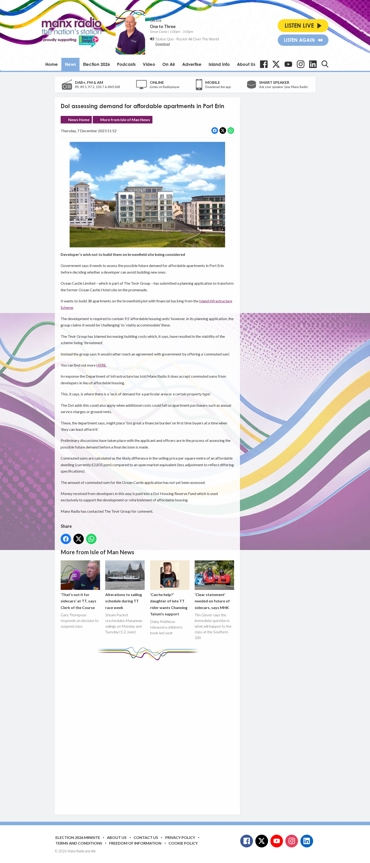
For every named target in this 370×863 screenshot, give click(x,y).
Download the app (218, 87)
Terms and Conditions (78, 843)
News (70, 64)
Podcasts (126, 64)
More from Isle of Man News (125, 119)
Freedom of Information (135, 843)
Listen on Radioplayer (165, 87)
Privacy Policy (180, 837)
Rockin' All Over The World (197, 39)
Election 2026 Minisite (77, 837)
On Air (168, 64)
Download (163, 44)
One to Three (163, 26)
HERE (101, 365)
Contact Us (146, 837)
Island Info (219, 64)
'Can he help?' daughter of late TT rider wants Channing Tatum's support (169, 588)
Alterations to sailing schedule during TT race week (125, 584)
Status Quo (165, 39)
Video (149, 64)
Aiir (93, 851)
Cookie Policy (183, 843)
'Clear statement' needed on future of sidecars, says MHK (214, 584)
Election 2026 (96, 64)
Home (51, 64)
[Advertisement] (149, 734)
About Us (246, 64)
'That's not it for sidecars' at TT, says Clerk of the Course (80, 584)
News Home (78, 119)
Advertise (192, 64)
